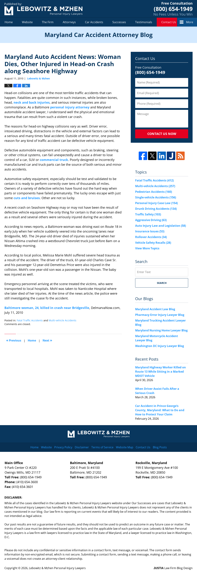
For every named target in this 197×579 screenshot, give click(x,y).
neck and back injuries (32, 102)
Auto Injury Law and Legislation (160, 226)
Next (47, 340)
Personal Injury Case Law (156, 203)
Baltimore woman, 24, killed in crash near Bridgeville (46, 308)
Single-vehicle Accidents (155, 197)
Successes (119, 22)
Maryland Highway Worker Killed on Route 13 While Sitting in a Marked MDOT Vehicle (160, 371)
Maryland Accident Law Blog (155, 309)
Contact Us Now (161, 134)
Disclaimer (82, 447)
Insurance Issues (149, 231)
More (189, 22)
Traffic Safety (148, 214)
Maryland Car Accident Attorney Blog (43, 9)
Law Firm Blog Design (173, 568)
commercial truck (54, 160)
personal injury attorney (69, 107)
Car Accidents (94, 22)
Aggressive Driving (151, 220)
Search (162, 283)
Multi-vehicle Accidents (62, 320)
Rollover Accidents (151, 237)
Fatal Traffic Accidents (30, 320)
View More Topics (147, 248)
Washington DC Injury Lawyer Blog (159, 346)
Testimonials (143, 22)
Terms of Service (102, 447)
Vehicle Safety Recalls (153, 243)
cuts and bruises (27, 198)
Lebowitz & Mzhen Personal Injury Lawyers (57, 568)
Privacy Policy (63, 447)
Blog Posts (160, 447)
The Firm (48, 22)
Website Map (124, 447)
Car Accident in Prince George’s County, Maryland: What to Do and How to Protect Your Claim (159, 410)
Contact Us (168, 22)
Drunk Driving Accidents (156, 209)
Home (9, 22)
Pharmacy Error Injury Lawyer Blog (159, 315)
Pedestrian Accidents (153, 192)
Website (27, 22)
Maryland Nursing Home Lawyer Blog (161, 330)
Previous (13, 340)
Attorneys (69, 22)
